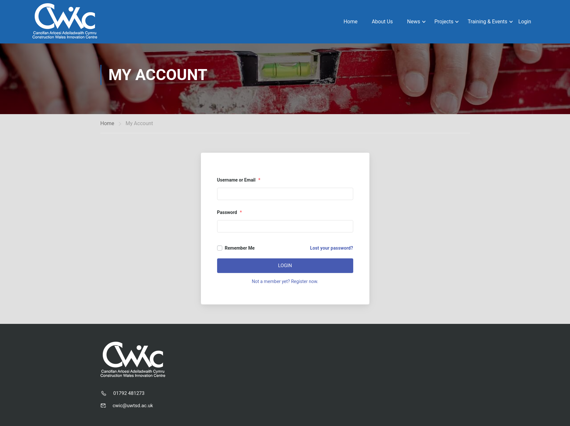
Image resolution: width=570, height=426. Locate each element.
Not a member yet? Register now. (285, 281)
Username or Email (239, 180)
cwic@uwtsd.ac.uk (133, 405)
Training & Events (487, 21)
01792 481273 (129, 393)
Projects (443, 21)
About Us (382, 21)
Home (350, 21)
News (413, 21)
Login (524, 21)
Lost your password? (331, 248)
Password (229, 212)
